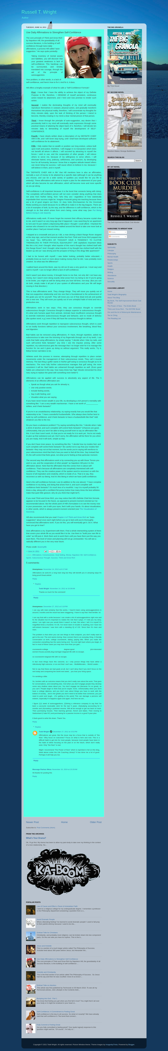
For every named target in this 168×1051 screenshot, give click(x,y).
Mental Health (112, 257)
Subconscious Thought (41, 558)
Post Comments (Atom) (46, 828)
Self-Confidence (90, 555)
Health (110, 266)
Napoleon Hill (77, 555)
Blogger (131, 1045)
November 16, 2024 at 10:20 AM (64, 769)
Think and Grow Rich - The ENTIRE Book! (123, 309)
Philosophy (111, 254)
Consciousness (48, 555)
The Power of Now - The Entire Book (121, 306)
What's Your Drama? (36, 838)
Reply (34, 579)
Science (110, 278)
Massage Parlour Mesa (41, 769)
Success (54, 558)
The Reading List (114, 318)
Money (68, 555)
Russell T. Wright (39, 12)
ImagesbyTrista (112, 1045)
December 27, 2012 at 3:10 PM (55, 606)
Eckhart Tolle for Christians (47, 933)
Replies (38, 584)
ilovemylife (42, 547)
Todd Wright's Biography (116, 294)
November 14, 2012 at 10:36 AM (62, 589)
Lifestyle (110, 250)
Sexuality (111, 282)
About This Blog (113, 298)
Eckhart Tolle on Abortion (46, 985)
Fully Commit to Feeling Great (48, 1025)
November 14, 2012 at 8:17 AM (55, 569)
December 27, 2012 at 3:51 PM (65, 732)
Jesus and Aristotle (44, 946)
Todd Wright (44, 589)
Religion (110, 269)
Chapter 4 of (62, 517)
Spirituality (111, 247)
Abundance (111, 275)
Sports (28, 558)
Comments (114, 237)
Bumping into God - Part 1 (47, 998)
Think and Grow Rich (77, 517)
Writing (110, 272)
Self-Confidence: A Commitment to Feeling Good (56, 1012)
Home (64, 822)
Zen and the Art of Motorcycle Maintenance (124, 312)
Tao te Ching (112, 315)
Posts (112, 232)
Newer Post (32, 822)
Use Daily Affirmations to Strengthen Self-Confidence (57, 959)
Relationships (112, 260)
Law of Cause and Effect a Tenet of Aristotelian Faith (57, 906)
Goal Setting (60, 555)
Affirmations (37, 555)
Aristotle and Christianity (46, 972)
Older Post (96, 822)
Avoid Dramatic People (46, 919)
